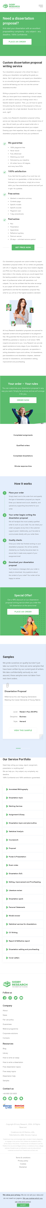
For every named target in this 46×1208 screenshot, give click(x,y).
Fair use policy (8, 1020)
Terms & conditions (23, 1157)
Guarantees (7, 1024)
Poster (11, 857)
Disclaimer (23, 1167)
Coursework (13, 840)
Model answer (14, 916)
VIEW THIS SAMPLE (23, 730)
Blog (4, 1048)
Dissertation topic (16, 798)
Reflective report (23, 941)
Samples (6, 1080)
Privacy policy (23, 1161)
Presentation (21, 857)
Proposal (12, 848)
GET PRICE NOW (23, 247)
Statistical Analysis (16, 831)
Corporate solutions (10, 1033)
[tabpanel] (23, 711)
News (5, 1015)
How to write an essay (11, 1058)
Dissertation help (9, 1076)
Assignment (13, 814)
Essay (22, 814)
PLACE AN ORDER (17, 41)
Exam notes (13, 865)
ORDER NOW (23, 400)
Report (11, 941)
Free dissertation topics (12, 1067)
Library (5, 1053)
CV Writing (13, 932)
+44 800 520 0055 (10, 1093)
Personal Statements (17, 907)
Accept (23, 1205)
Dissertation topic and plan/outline (23, 823)
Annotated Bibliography (18, 789)
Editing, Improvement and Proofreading (25, 882)
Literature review (15, 890)
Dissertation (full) (15, 873)
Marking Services (15, 806)
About (5, 1010)
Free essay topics (9, 1071)
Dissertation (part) (16, 899)
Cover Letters (14, 958)
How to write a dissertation (13, 1062)
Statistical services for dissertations (22, 924)
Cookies (23, 1164)
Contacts (6, 1038)
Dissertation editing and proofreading (24, 949)
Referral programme (10, 1029)
